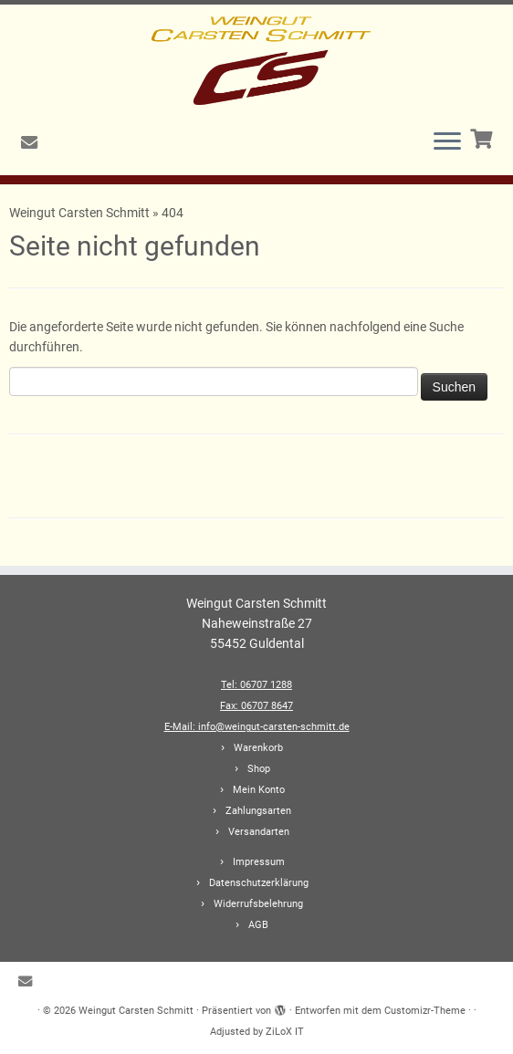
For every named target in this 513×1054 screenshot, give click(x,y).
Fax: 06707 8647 (256, 706)
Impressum (259, 862)
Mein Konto (259, 790)
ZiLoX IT (285, 1032)
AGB (258, 925)
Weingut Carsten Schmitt (80, 212)
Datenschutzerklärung (259, 883)
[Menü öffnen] (447, 142)
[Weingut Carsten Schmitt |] (256, 59)
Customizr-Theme (425, 1011)
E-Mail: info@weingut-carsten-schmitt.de (257, 727)
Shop (258, 769)
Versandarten (258, 832)
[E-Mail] (35, 142)
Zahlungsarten (258, 811)
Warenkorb (258, 748)
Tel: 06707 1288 (256, 685)
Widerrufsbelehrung (258, 904)
